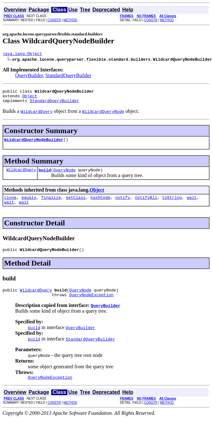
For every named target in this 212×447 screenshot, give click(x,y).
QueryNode (64, 175)
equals (29, 204)
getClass (75, 204)
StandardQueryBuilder (68, 76)
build (45, 175)
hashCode (100, 204)
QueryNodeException (91, 305)
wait (191, 204)
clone (10, 204)
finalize (51, 204)
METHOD (70, 20)
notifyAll (146, 204)
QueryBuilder (29, 76)
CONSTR (54, 20)
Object (29, 98)
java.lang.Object (22, 54)
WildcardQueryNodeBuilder (33, 144)
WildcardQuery (21, 175)
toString (172, 204)
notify (122, 204)
